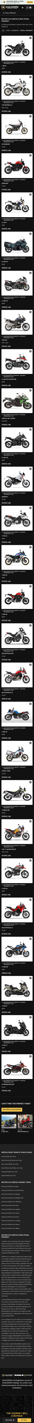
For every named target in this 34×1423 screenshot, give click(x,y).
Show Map (10, 1420)
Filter (24, 1420)
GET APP (30, 2)
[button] (17, 54)
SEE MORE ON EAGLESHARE (11, 1110)
